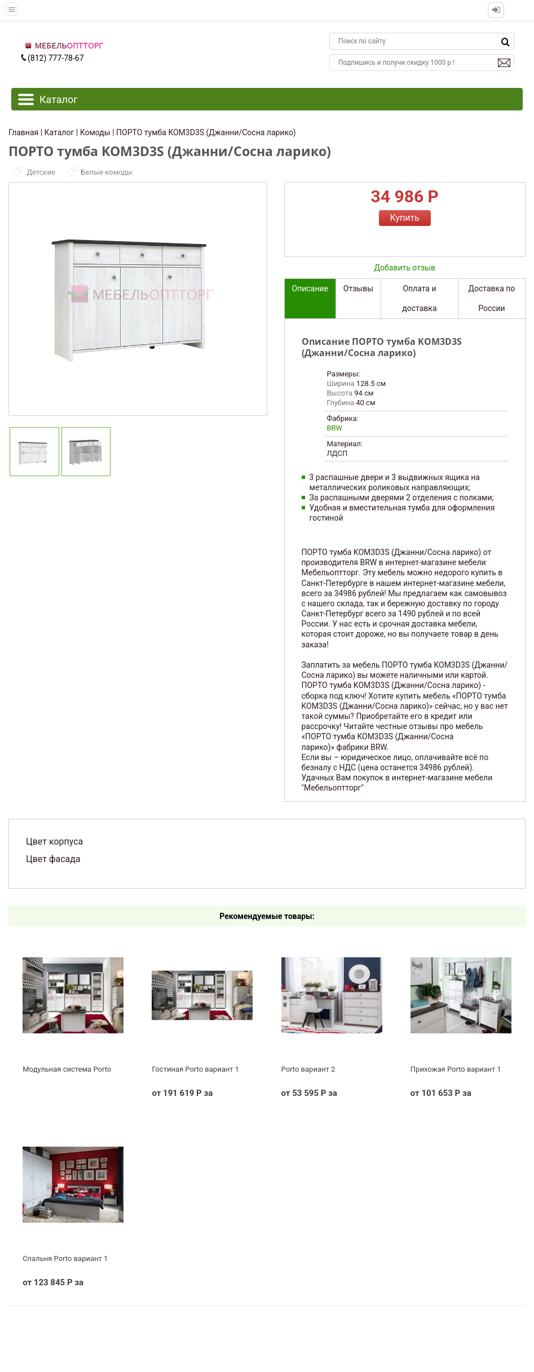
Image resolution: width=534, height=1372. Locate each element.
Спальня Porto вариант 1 (65, 1258)
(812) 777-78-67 (52, 58)
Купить (405, 217)
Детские (35, 172)
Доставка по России (492, 298)
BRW (335, 428)
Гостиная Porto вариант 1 (195, 1069)
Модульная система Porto (67, 1069)
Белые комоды (100, 172)
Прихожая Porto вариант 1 (456, 1069)
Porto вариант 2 (308, 1069)
